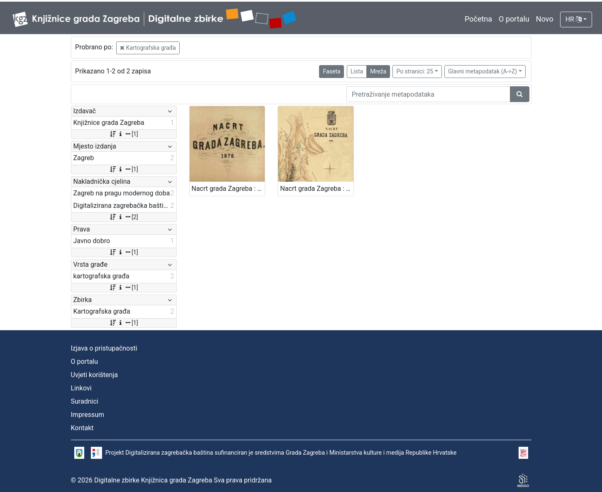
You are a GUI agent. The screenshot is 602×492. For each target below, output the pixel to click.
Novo (544, 19)
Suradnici (84, 401)
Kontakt (82, 428)
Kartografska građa (148, 47)
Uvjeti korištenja (94, 375)
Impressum (88, 415)
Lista (357, 71)
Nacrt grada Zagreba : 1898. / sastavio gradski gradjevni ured (316, 188)
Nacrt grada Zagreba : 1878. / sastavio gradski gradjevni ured (228, 188)
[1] (123, 134)
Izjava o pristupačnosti (104, 348)
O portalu (514, 19)
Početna (478, 19)
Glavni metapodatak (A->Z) (482, 71)
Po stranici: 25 (414, 71)
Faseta (331, 71)
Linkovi (81, 388)
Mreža (378, 71)
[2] (123, 217)
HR (573, 19)
